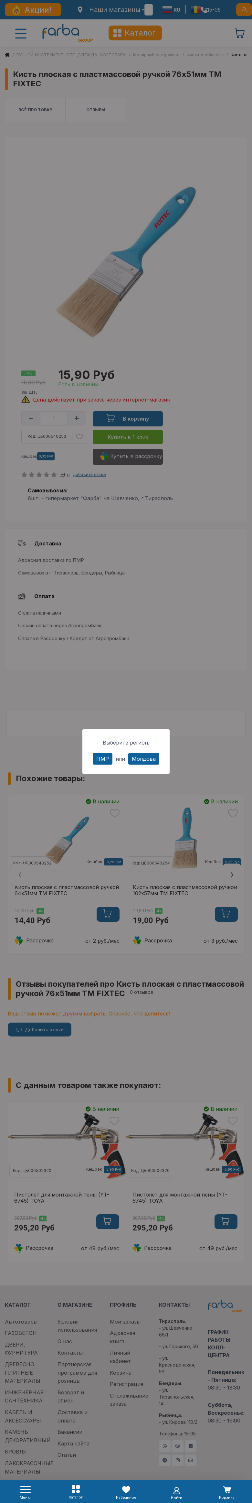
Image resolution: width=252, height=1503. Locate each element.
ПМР (102, 759)
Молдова (144, 759)
